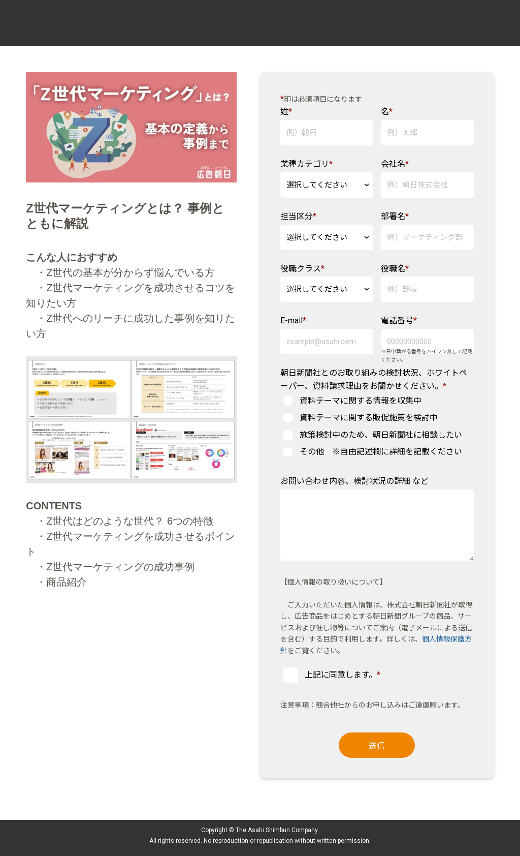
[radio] (377, 401)
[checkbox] (377, 426)
